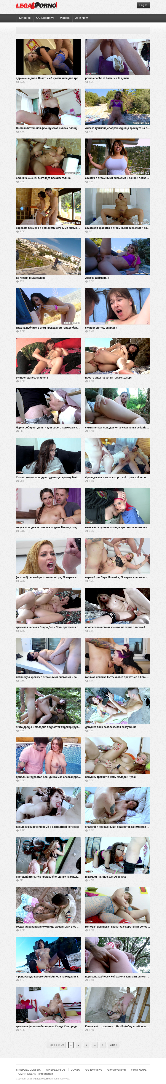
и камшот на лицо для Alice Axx (105, 876)
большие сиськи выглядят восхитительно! (44, 178)
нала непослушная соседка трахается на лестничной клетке (124, 527)
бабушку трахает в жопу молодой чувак (110, 776)
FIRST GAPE (139, 1069)
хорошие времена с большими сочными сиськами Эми (51, 227)
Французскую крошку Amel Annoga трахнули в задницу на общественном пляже (67, 976)
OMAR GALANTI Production (35, 1073)
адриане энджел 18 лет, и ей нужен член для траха (48, 78)
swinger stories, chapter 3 (32, 377)
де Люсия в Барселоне (30, 277)
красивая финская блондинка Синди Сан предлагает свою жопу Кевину (62, 1026)
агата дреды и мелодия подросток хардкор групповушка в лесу (57, 727)
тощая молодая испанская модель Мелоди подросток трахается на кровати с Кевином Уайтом (77, 527)
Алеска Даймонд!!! (97, 277)
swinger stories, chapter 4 (101, 327)
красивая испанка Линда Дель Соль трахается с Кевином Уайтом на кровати (65, 627)
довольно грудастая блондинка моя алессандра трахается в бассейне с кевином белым (73, 776)
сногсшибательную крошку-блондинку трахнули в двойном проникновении (65, 876)
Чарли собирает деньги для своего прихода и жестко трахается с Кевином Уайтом (69, 427)
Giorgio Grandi (116, 1069)
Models (65, 17)
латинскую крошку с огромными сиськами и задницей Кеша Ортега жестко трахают (70, 677)
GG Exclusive (45, 17)
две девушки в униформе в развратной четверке (47, 826)
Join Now (81, 17)
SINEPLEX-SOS (55, 1069)
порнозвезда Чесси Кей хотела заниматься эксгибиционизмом (125, 976)
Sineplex (24, 17)
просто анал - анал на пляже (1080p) (108, 377)
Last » (113, 1044)
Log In (143, 5)
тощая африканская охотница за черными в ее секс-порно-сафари (59, 926)
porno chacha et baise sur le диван (107, 78)
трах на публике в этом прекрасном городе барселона (51, 327)
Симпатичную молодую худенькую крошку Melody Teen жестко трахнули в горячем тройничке (77, 477)
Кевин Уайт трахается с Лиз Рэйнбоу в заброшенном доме (122, 1026)
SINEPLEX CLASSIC (28, 1069)
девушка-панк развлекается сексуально (110, 727)
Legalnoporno (42, 1078)
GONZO (75, 1069)
